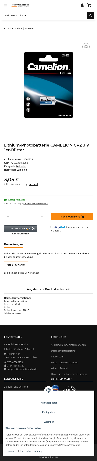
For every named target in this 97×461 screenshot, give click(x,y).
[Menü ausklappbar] (5, 5)
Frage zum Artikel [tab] (40, 244)
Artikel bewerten (16, 264)
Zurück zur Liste (14, 28)
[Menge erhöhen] (42, 216)
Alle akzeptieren (49, 402)
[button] (82, 5)
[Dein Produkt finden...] (45, 15)
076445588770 (15, 362)
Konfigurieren (49, 412)
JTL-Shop (54, 456)
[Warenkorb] (89, 5)
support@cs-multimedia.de (22, 369)
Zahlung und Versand (16, 386)
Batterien (21, 166)
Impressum (11, 451)
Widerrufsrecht (59, 368)
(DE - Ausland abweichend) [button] (35, 203)
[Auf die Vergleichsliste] (86, 46)
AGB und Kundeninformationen (68, 344)
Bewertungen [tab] (13, 244)
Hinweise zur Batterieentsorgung (69, 374)
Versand (33, 184)
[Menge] (25, 216)
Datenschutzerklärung (31, 451)
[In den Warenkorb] (6, 39)
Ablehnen (49, 421)
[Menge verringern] (7, 216)
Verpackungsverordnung (64, 362)
